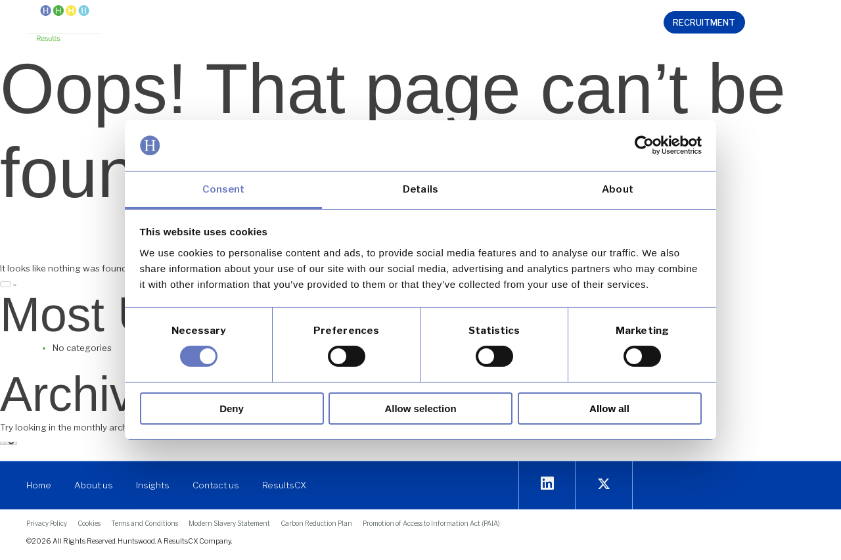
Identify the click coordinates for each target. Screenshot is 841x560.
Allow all (609, 408)
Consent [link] (223, 189)
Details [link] (420, 189)
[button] (254, 24)
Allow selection (420, 408)
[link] (644, 145)
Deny (231, 408)
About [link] (617, 189)
